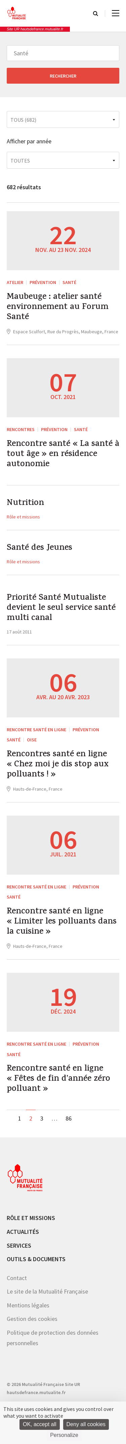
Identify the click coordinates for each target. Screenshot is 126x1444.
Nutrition (25, 504)
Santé (69, 282)
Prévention (43, 282)
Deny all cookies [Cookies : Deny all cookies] (86, 1424)
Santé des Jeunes (39, 548)
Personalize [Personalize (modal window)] (64, 1435)
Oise (32, 740)
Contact (17, 1278)
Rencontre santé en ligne (36, 730)
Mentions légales (28, 1305)
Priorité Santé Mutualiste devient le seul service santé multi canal (61, 608)
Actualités (23, 1232)
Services (19, 1245)
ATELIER (15, 282)
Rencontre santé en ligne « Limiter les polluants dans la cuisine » (62, 922)
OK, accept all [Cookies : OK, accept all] (39, 1424)
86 (69, 1118)
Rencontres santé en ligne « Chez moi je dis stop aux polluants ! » (58, 765)
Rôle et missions (23, 517)
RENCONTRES (21, 429)
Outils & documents (36, 1259)
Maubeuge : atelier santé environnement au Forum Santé (58, 307)
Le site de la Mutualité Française (47, 1291)
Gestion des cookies (32, 1319)
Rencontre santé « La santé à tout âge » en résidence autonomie (63, 455)
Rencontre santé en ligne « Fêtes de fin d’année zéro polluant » (58, 1079)
